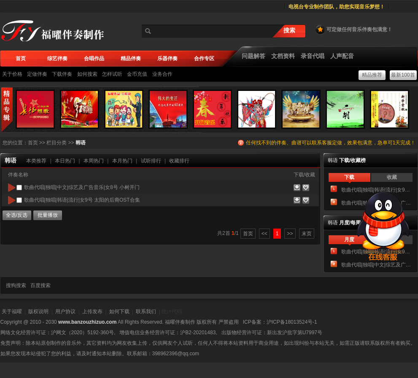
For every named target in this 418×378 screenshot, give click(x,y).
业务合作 (162, 74)
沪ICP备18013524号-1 (292, 322)
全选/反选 (16, 215)
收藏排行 (179, 161)
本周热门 (94, 161)
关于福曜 (12, 311)
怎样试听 (112, 74)
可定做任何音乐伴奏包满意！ (353, 29)
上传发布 (92, 311)
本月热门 (122, 161)
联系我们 (146, 311)
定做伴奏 (37, 74)
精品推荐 (372, 75)
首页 (33, 143)
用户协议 (65, 311)
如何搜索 (87, 74)
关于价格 (12, 74)
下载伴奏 (62, 74)
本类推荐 (36, 161)
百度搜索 (40, 285)
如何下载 (119, 311)
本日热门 (65, 161)
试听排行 (151, 161)
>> (290, 234)
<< (264, 234)
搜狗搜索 (16, 285)
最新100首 (403, 75)
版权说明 (38, 311)
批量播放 (48, 215)
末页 (307, 234)
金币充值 (137, 74)
